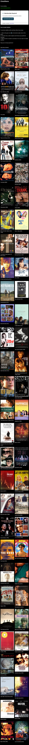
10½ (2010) (3, 114)
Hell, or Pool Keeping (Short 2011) (7, 468)
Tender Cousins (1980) (19, 651)
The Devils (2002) (4, 182)
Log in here (12, 23)
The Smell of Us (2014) (19, 607)
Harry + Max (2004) (18, 231)
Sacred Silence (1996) (5, 537)
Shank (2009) (17, 207)
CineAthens (5, 1)
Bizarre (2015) (17, 442)
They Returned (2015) (5, 629)
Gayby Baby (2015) (18, 91)
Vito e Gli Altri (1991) (19, 299)
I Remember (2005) (4, 207)
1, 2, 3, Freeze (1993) (19, 537)
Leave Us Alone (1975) (19, 491)
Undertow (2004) (18, 159)
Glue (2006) (17, 277)
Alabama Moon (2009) (19, 138)
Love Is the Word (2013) (19, 741)
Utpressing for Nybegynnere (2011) (21, 115)
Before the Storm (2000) (5, 514)
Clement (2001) (3, 719)
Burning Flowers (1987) (19, 254)
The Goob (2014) (4, 561)
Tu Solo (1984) (3, 651)
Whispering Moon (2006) (5, 68)
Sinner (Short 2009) (18, 397)
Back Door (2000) (4, 397)
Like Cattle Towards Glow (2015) (7, 696)
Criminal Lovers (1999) (19, 672)
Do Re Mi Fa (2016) (18, 467)
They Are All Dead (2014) (5, 137)
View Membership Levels (8, 18)
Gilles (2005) (17, 69)
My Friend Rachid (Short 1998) (20, 558)
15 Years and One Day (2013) (6, 279)
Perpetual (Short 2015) (5, 583)
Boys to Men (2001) (4, 741)
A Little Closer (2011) (19, 325)
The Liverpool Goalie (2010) (6, 161)
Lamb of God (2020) (18, 515)
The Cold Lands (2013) (19, 698)
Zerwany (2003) (3, 674)
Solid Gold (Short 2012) (5, 370)
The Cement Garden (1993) (20, 349)
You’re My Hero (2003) (5, 91)
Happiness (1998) (18, 421)
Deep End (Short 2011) (5, 323)
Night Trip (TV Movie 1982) (20, 629)
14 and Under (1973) (4, 348)
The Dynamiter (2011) (5, 302)
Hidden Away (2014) (19, 583)
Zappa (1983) (3, 605)
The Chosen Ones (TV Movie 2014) (7, 420)
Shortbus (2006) (18, 184)
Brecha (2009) (17, 718)
